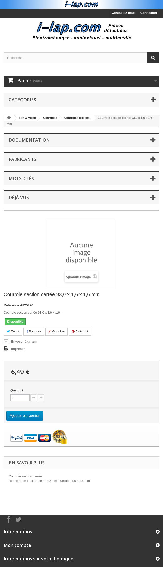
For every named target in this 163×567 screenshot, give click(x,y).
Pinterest (80, 331)
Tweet (13, 331)
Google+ (57, 331)
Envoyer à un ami (24, 341)
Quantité (16, 390)
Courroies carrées (77, 118)
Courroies (50, 118)
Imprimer (18, 349)
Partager (34, 331)
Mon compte (17, 545)
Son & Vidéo (27, 118)
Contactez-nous (124, 12)
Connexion (148, 12)
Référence (11, 305)
